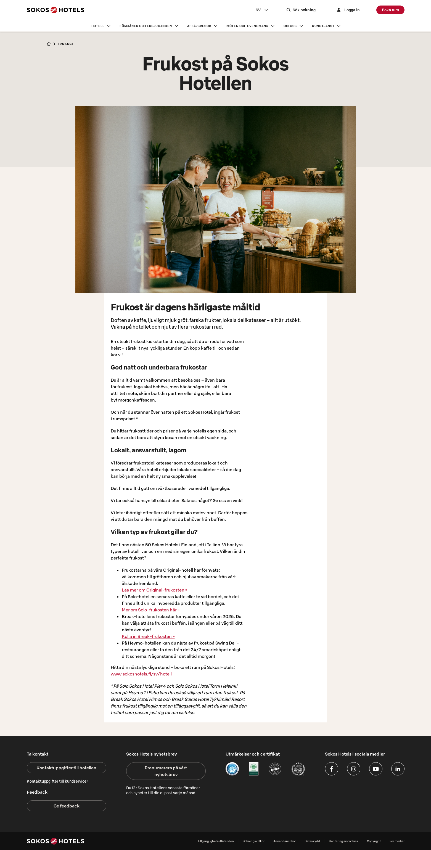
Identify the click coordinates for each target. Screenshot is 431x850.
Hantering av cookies (343, 841)
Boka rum (390, 9)
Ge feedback (67, 806)
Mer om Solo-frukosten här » (151, 610)
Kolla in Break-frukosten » (148, 636)
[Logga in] (347, 10)
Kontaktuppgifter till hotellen (66, 767)
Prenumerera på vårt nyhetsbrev (166, 771)
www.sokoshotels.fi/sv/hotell (141, 674)
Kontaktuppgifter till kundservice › (57, 781)
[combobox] (262, 10)
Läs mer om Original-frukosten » (154, 590)
